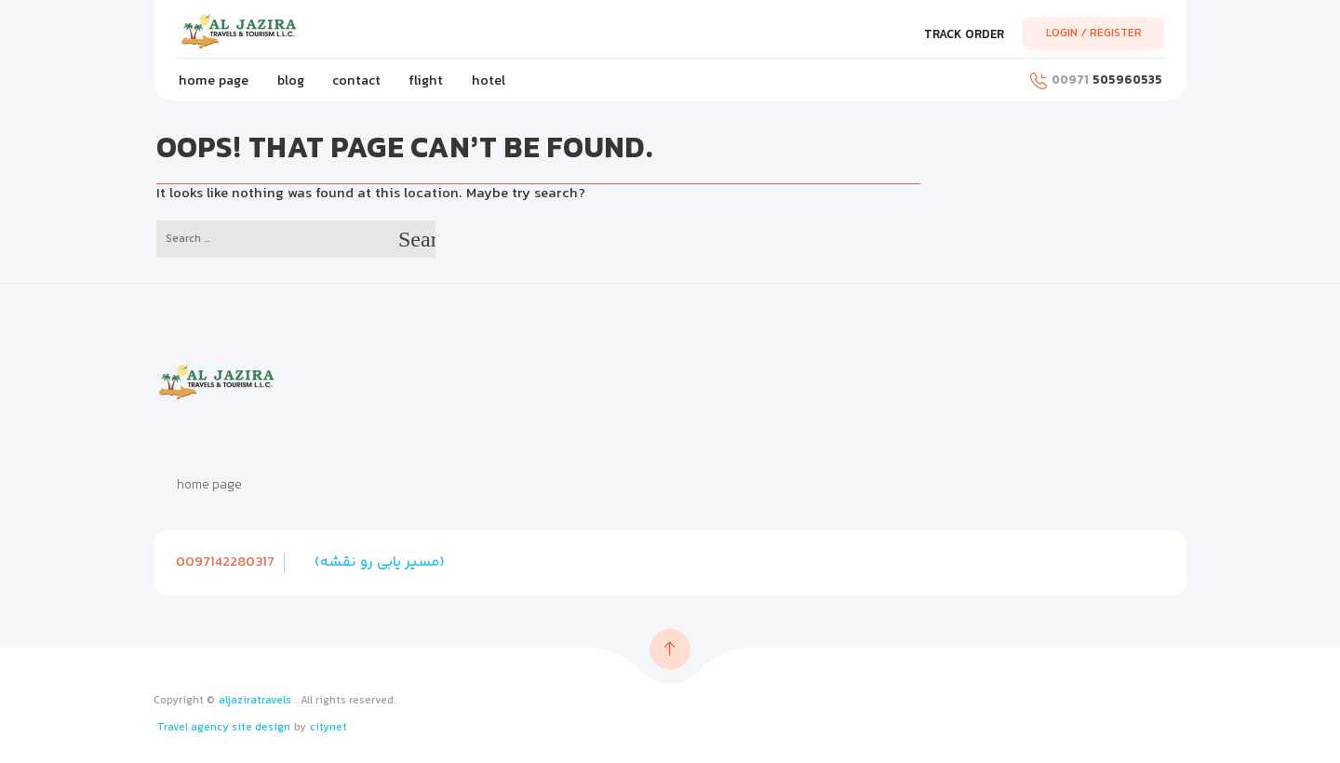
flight (426, 81)
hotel (488, 81)
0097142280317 (225, 562)
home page (213, 81)
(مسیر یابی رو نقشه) (380, 562)
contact (356, 81)
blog (290, 81)
